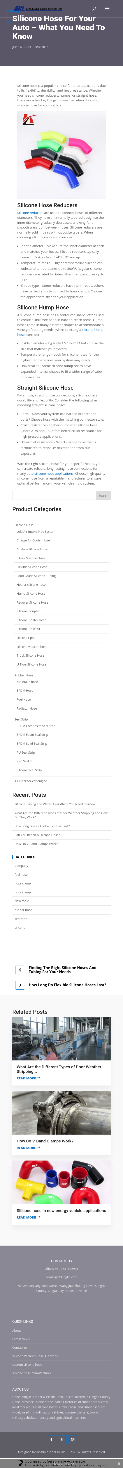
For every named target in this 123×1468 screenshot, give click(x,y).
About (16, 1330)
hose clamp (22, 883)
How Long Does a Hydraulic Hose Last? (42, 826)
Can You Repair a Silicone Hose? (37, 835)
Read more (26, 1078)
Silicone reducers (30, 212)
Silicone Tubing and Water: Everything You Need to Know (54, 804)
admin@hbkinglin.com (61, 1277)
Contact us (19, 1347)
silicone (19, 927)
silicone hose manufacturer (31, 1373)
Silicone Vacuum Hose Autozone (35, 1356)
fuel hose (21, 874)
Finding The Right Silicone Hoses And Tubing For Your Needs (63, 970)
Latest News (21, 1339)
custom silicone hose (27, 1364)
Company (21, 866)
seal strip (41, 46)
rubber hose (23, 910)
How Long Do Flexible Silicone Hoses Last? (67, 985)
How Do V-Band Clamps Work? (36, 844)
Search (103, 495)
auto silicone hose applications (50, 473)
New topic (21, 901)
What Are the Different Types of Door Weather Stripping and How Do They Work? (60, 815)
